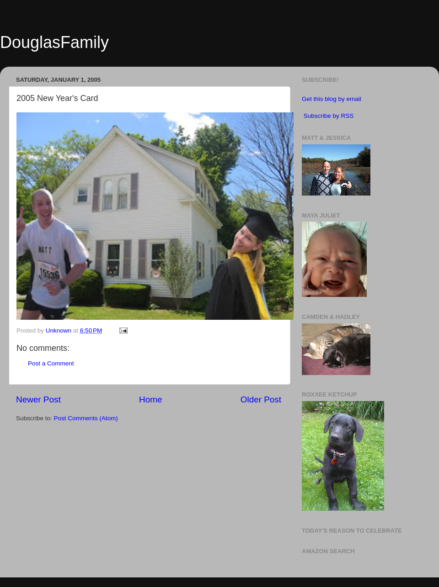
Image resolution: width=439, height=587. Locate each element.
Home (150, 399)
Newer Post (38, 399)
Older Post (261, 399)
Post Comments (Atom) (86, 418)
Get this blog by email (331, 98)
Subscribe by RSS (329, 115)
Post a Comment (51, 363)
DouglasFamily (54, 42)
